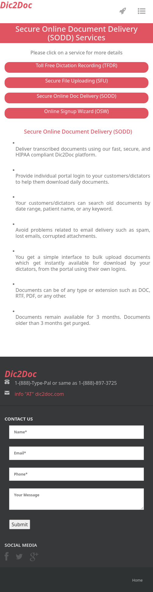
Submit (20, 524)
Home (137, 580)
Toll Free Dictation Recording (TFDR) (76, 65)
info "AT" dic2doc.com (39, 394)
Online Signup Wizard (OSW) (76, 111)
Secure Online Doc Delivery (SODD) (76, 96)
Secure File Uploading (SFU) (76, 80)
